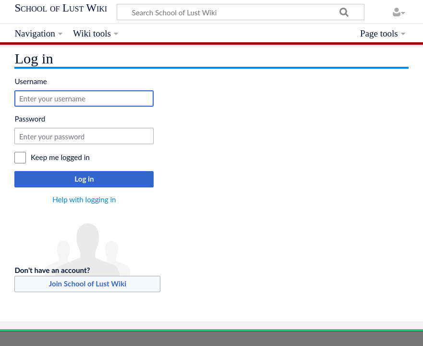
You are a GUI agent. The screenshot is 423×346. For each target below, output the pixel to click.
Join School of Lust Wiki (87, 283)
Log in (84, 178)
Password (29, 118)
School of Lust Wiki (60, 8)
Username (30, 81)
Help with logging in (84, 199)
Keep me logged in (60, 157)
